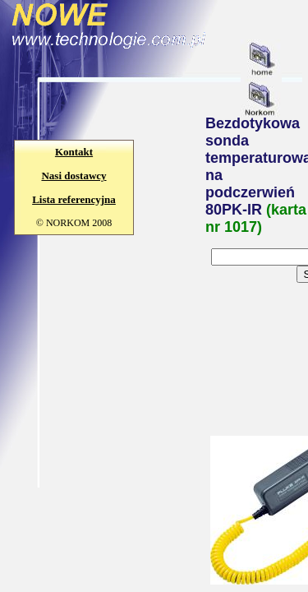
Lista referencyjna (74, 199)
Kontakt (74, 152)
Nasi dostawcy (73, 175)
